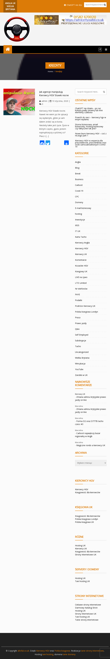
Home (50, 71)
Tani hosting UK (82, 581)
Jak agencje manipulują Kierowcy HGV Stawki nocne (54, 93)
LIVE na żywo (81, 277)
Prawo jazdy (81, 323)
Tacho (78, 346)
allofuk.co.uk (23, 650)
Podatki (78, 300)
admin (43, 101)
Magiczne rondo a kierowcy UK (90, 445)
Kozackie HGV (81, 265)
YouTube (79, 369)
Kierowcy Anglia (82, 242)
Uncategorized (82, 352)
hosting (78, 213)
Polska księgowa (62, 650)
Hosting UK (80, 545)
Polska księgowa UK (84, 522)
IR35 (77, 225)
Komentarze (81, 260)
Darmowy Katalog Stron (86, 607)
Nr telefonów (81, 288)
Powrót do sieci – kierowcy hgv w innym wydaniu (90, 118)
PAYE (77, 294)
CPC (77, 196)
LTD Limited (81, 283)
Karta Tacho (81, 237)
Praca (77, 317)
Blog (77, 167)
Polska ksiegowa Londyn (86, 311)
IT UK (77, 231)
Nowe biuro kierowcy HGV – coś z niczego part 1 (90, 134)
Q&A (77, 329)
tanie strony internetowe (92, 650)
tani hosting (47, 654)
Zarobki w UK (81, 375)
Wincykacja (80, 363)
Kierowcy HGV (81, 248)
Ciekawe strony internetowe (88, 604)
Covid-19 (79, 190)
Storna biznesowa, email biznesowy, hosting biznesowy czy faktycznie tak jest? (89, 126)
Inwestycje (80, 219)
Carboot (79, 185)
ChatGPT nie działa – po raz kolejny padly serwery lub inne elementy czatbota (89, 110)
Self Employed (81, 334)
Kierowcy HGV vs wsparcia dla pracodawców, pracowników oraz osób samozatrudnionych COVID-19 (90, 143)
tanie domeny (69, 654)
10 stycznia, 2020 (59, 101)
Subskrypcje (80, 340)
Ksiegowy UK (81, 271)
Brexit (77, 173)
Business (79, 179)
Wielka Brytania (82, 357)
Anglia (78, 162)
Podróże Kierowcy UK (85, 306)
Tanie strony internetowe (86, 619)
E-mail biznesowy (83, 208)
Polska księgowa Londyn (86, 519)
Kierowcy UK (81, 254)
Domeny (79, 202)
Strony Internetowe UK (85, 554)
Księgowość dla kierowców (87, 492)
